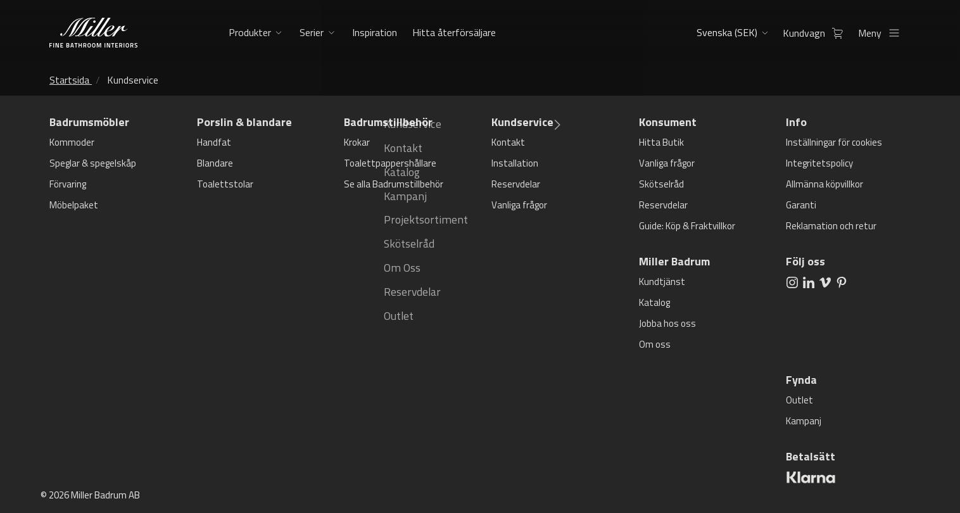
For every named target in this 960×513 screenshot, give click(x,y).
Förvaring (67, 184)
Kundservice (132, 79)
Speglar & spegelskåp (92, 163)
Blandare (215, 163)
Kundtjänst (662, 281)
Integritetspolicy (819, 163)
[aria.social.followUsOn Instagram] (792, 282)
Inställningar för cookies (834, 142)
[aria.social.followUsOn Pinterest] (841, 282)
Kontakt (508, 142)
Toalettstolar (225, 184)
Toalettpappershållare (390, 163)
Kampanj (803, 421)
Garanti (801, 205)
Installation (514, 163)
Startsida (69, 79)
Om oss (655, 344)
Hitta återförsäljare (451, 32)
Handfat (214, 142)
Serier (312, 32)
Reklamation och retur (831, 225)
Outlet (799, 400)
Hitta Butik (661, 142)
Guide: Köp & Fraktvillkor (687, 225)
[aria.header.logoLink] (93, 33)
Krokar (357, 142)
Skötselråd (661, 184)
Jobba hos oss (667, 323)
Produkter (250, 32)
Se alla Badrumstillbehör (393, 184)
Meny (882, 33)
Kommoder (71, 142)
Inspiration (373, 32)
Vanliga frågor (519, 205)
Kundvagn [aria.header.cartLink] (816, 33)
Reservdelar (515, 184)
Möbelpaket (73, 205)
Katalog (654, 302)
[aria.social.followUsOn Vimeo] (825, 282)
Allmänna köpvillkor (824, 184)
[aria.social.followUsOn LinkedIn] (808, 282)
